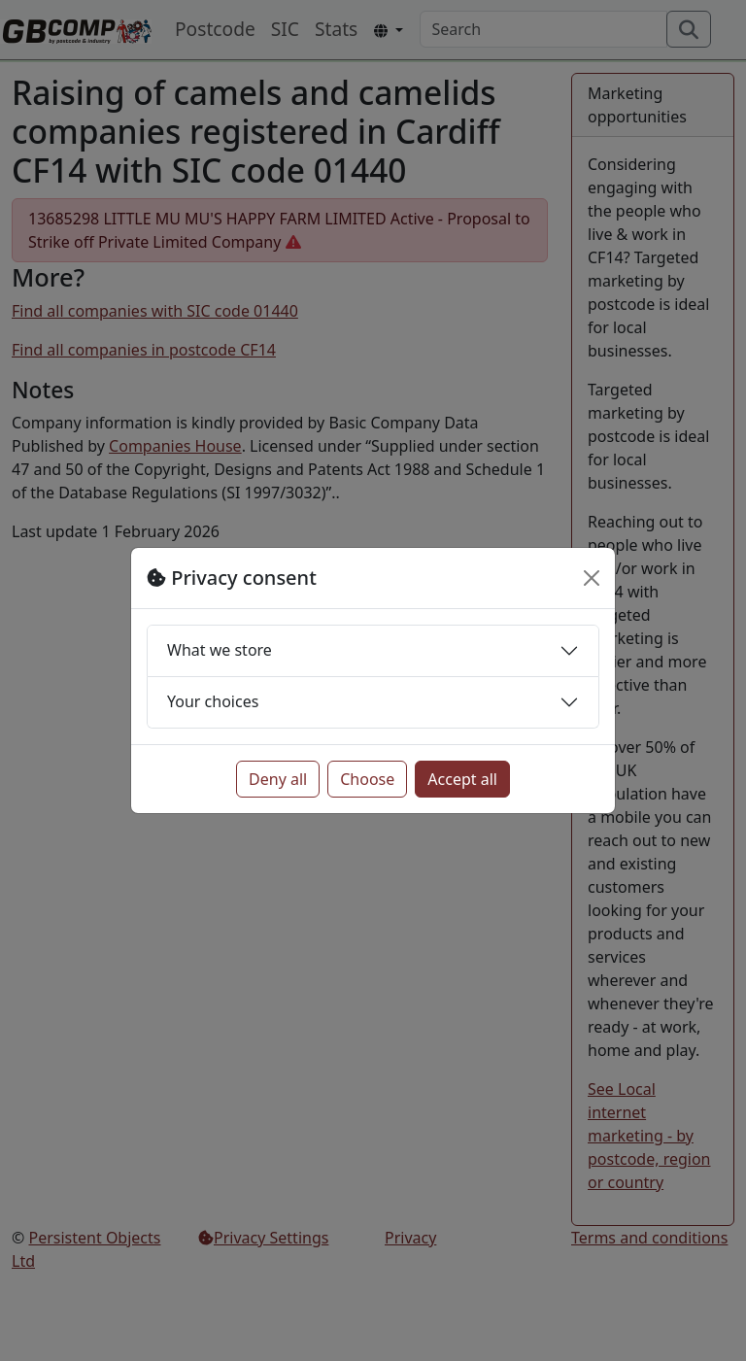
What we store (219, 650)
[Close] (591, 578)
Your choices (212, 701)
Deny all (278, 779)
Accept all (462, 779)
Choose (367, 779)
